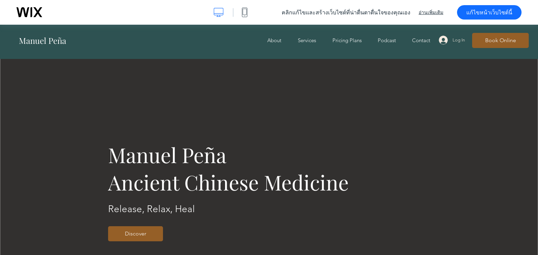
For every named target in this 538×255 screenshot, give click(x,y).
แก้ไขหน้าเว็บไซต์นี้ (489, 12)
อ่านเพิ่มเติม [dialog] (431, 12)
